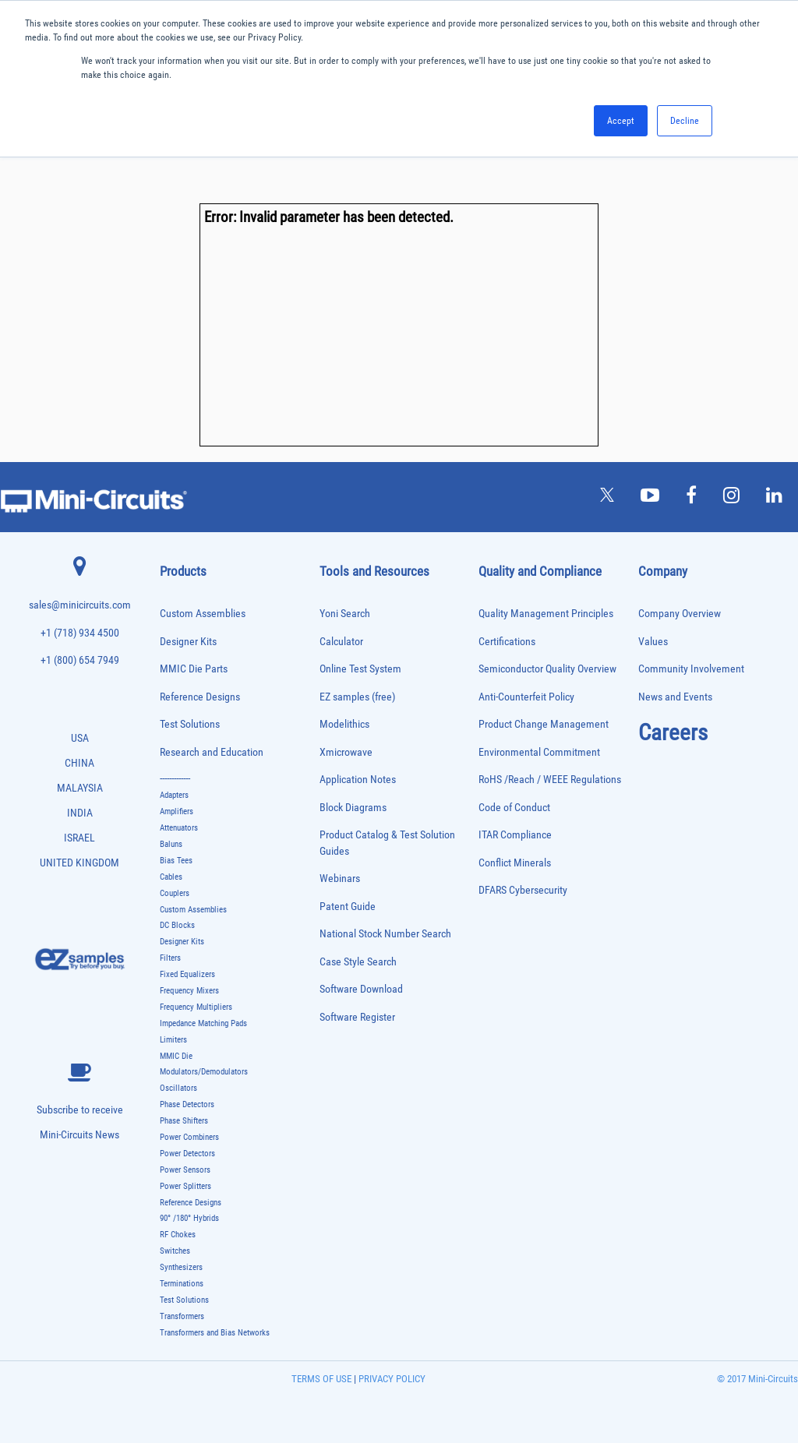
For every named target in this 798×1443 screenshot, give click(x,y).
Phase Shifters (184, 1121)
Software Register (357, 1017)
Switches (175, 1251)
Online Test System (360, 669)
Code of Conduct (514, 807)
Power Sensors (185, 1170)
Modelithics (344, 724)
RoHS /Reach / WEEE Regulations (549, 779)
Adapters (174, 795)
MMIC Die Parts (194, 669)
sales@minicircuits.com (80, 605)
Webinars (340, 878)
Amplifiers (176, 811)
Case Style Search (358, 961)
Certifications (506, 641)
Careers (673, 732)
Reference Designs (200, 697)
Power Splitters (185, 1186)
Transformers (182, 1316)
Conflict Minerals (514, 863)
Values (653, 641)
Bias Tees (176, 861)
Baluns (171, 844)
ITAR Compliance (515, 834)
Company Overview (679, 613)
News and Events (675, 697)
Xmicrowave (346, 752)
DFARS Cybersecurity (522, 890)
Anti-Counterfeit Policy (526, 697)
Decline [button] (684, 120)
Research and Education (211, 752)
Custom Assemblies (202, 613)
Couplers (174, 893)
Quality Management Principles (545, 613)
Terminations (181, 1284)
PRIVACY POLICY (390, 1379)
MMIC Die (176, 1056)
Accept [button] (620, 120)
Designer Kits (188, 641)
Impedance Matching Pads (203, 1023)
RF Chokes (178, 1235)
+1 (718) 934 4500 (80, 633)
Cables (171, 877)
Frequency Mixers (189, 991)
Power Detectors (187, 1153)
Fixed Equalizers (187, 974)
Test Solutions (190, 724)
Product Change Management (543, 724)
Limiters (173, 1040)
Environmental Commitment (539, 752)
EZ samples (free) (357, 697)
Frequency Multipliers (196, 1007)
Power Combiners (189, 1137)
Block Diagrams (353, 807)
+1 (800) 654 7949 (80, 660)
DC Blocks (177, 925)
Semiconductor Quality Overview (547, 669)
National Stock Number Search (385, 933)
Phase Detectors (187, 1104)
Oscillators (178, 1088)
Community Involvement (691, 669)
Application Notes (358, 779)
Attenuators (179, 828)
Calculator (341, 641)
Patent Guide (348, 906)
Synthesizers (181, 1267)
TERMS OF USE (321, 1379)
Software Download (361, 989)
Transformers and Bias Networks (215, 1333)
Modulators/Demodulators (204, 1072)
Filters (170, 958)
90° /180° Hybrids (189, 1218)
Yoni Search (345, 613)
